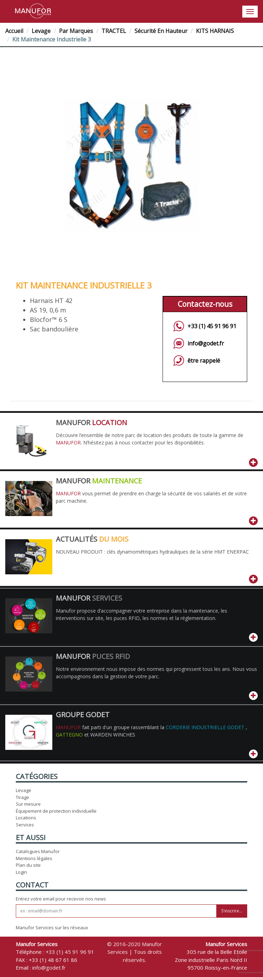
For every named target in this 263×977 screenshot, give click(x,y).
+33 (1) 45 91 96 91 (212, 326)
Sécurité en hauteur (161, 31)
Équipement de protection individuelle (56, 811)
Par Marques (76, 31)
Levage (41, 31)
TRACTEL (113, 31)
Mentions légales (34, 858)
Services (25, 824)
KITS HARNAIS (215, 31)
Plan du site (28, 865)
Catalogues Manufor (38, 851)
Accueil (14, 31)
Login (21, 872)
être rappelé (204, 360)
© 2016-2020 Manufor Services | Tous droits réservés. (134, 951)
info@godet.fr (206, 343)
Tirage (22, 797)
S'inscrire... (231, 911)
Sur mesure (28, 804)
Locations (26, 817)
